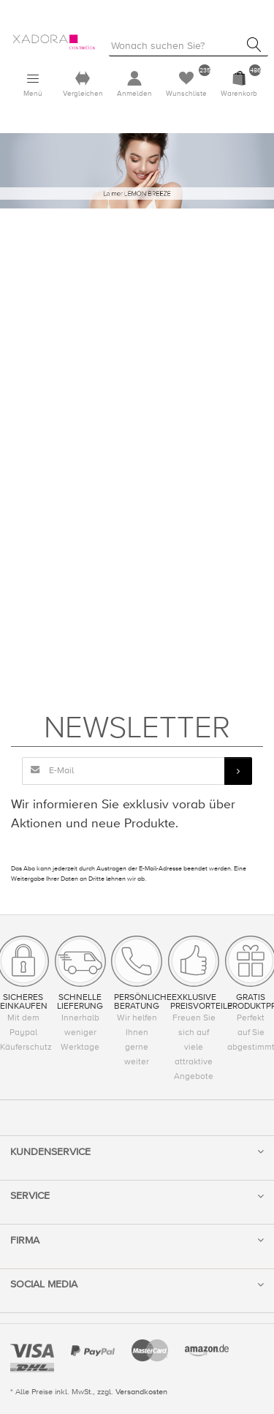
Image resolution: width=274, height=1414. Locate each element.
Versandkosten (141, 1391)
